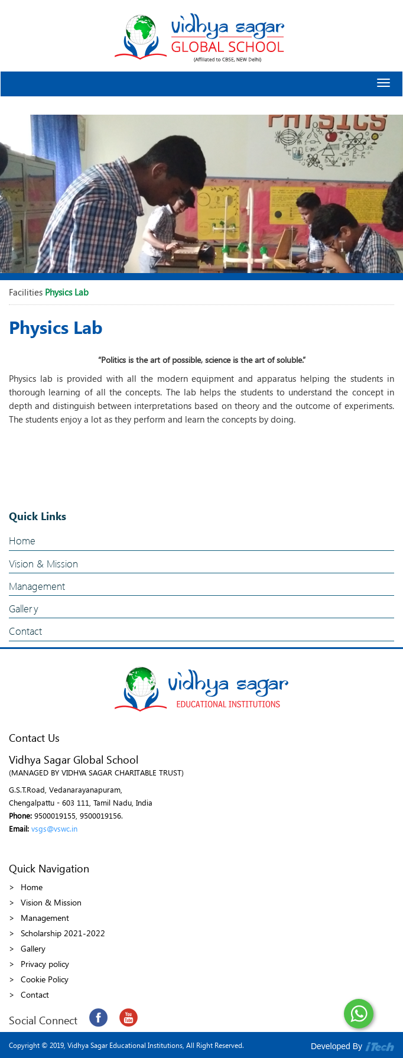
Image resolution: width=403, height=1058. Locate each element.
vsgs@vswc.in (54, 828)
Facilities (26, 292)
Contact (25, 631)
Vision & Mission (43, 563)
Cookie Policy (45, 979)
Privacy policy (45, 963)
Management (37, 586)
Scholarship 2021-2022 (63, 933)
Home (22, 540)
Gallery (23, 608)
